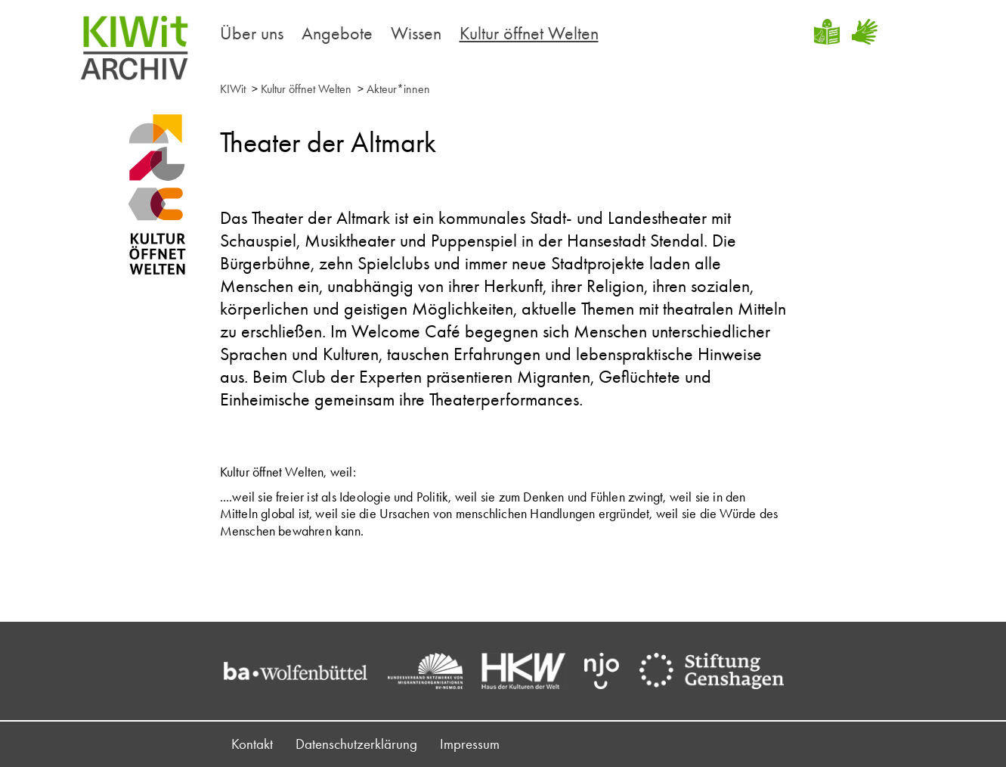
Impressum (470, 743)
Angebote (337, 33)
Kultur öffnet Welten (529, 33)
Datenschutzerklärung (356, 743)
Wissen (416, 33)
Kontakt (252, 743)
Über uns (251, 33)
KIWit (233, 89)
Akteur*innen (398, 89)
